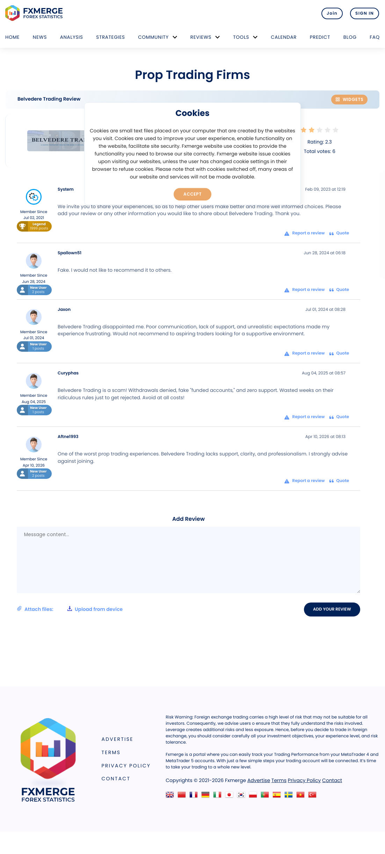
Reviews (200, 37)
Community (153, 37)
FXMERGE (35, 13)
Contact (116, 778)
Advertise (117, 739)
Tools (241, 37)
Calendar (284, 37)
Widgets (349, 99)
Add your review (332, 609)
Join (330, 13)
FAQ (375, 37)
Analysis (71, 37)
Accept (193, 194)
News (40, 37)
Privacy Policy (126, 765)
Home (12, 37)
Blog (350, 37)
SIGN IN (364, 13)
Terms (111, 752)
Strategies (110, 37)
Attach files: (70, 609)
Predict (320, 37)
